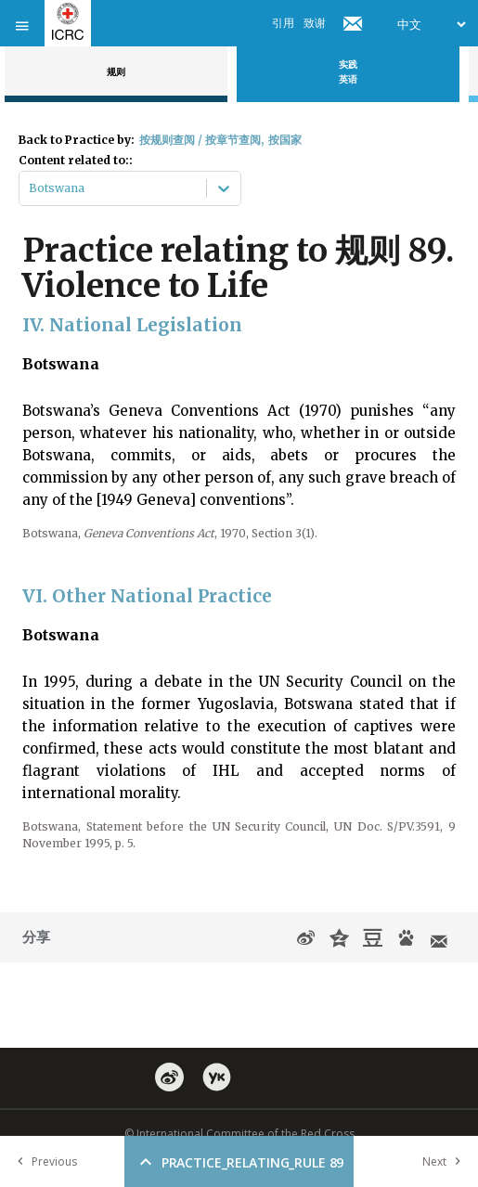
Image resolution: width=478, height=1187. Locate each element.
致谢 (315, 23)
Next (445, 1161)
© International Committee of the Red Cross (239, 1134)
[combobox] (30, 188)
